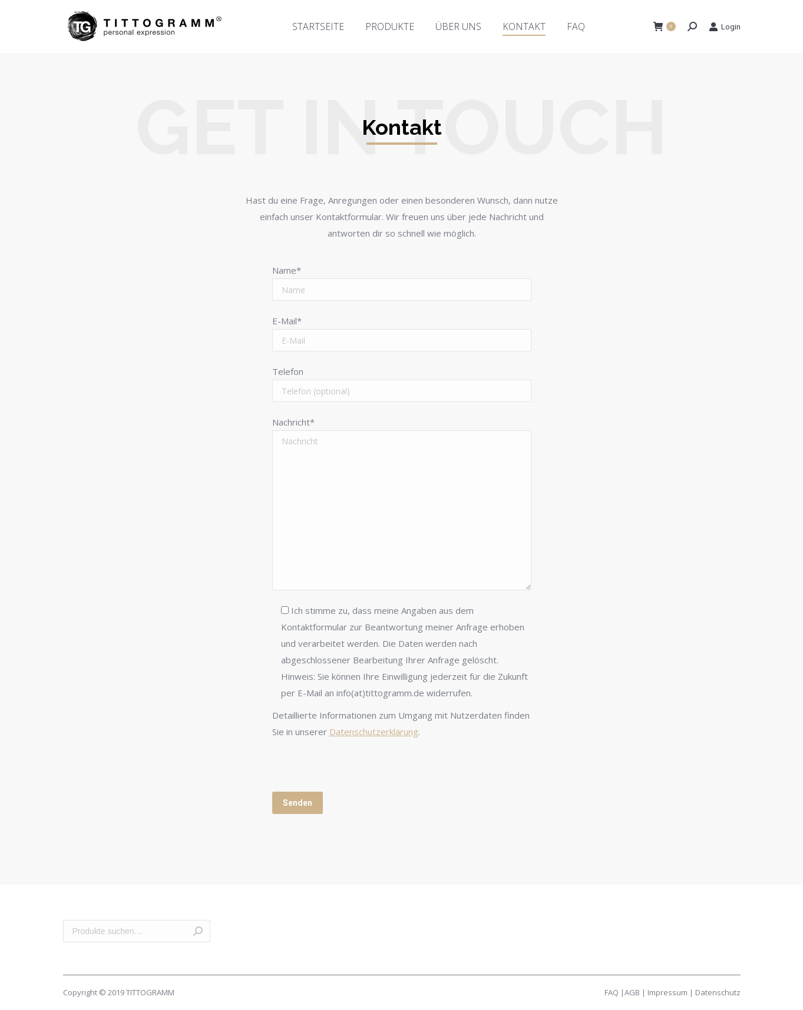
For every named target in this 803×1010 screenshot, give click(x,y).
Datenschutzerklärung (373, 731)
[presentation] (361, 769)
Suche (198, 931)
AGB (632, 992)
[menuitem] (318, 26)
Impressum (667, 992)
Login (725, 26)
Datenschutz (718, 992)
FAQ (611, 992)
